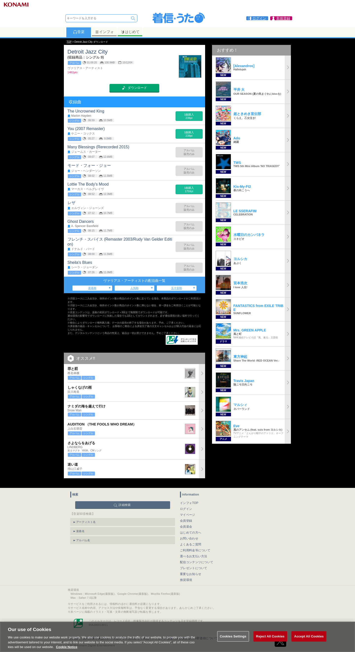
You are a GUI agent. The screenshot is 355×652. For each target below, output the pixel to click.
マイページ (187, 510)
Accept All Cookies (309, 643)
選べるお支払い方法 (193, 551)
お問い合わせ (189, 534)
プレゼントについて (193, 563)
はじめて (130, 32)
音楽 (79, 32)
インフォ (104, 32)
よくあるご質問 (190, 539)
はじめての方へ (190, 528)
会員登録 (186, 516)
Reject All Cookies (270, 643)
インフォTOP (189, 498)
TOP (69, 41)
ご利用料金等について (195, 545)
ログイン (186, 504)
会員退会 (186, 522)
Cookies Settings (233, 643)
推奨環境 (186, 575)
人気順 (134, 288)
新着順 (92, 288)
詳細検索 (125, 500)
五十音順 (176, 288)
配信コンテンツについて (196, 557)
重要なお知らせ (190, 569)
